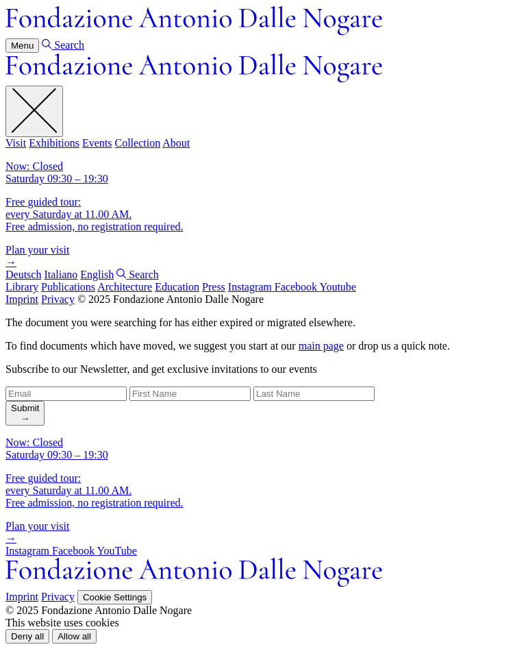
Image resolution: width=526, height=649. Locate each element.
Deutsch (23, 274)
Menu (22, 45)
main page (321, 346)
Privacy (58, 299)
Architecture (124, 287)
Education (177, 287)
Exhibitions (54, 143)
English (97, 274)
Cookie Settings (115, 597)
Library (21, 287)
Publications (68, 287)
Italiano (60, 274)
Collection (137, 143)
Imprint (21, 299)
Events (97, 143)
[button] (27, 636)
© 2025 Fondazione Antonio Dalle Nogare (170, 299)
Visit (15, 143)
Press (213, 287)
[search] (25, 413)
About (176, 143)
